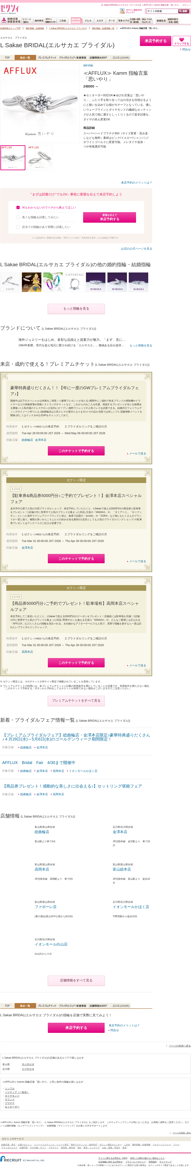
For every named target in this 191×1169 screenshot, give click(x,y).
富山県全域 (28, 1064)
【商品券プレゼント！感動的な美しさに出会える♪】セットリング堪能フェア (72, 786)
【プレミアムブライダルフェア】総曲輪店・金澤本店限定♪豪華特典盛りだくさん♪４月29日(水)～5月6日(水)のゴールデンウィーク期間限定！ (76, 737)
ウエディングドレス (162, 1144)
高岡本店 (27, 651)
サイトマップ (165, 1162)
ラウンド (10, 1099)
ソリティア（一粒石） (17, 1092)
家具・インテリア (92, 1148)
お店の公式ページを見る (136, 248)
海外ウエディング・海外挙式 (84, 1144)
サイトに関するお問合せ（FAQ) (112, 1158)
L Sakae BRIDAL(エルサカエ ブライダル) (68, 28)
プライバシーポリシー (136, 1162)
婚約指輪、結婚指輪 (35, 28)
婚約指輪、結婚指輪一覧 (103, 28)
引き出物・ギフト (38, 1148)
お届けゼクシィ (25, 1144)
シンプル (10, 1088)
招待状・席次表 (68, 1148)
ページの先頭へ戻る (180, 1045)
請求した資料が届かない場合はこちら (147, 1158)
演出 (79, 1148)
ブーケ (176, 1144)
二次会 (127, 1144)
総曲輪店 (27, 439)
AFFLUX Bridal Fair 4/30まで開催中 (38, 762)
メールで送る (137, 453)
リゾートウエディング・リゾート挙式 (51, 1144)
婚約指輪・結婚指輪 (141, 1144)
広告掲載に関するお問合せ (110, 1162)
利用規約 (153, 1162)
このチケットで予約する (76, 451)
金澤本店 (40, 439)
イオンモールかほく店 (83, 771)
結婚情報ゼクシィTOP (10, 28)
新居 (124, 1148)
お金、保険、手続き (111, 1148)
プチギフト (53, 1148)
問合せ (186, 49)
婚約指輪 (88, 65)
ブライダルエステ (9, 1148)
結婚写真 (24, 1148)
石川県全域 (28, 1069)
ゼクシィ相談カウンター (110, 1144)
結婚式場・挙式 (8, 1144)
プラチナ (10, 1103)
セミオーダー (12, 1106)
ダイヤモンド (12, 1095)
